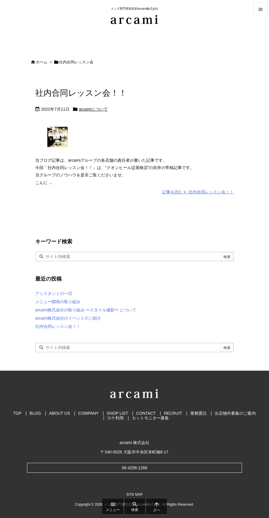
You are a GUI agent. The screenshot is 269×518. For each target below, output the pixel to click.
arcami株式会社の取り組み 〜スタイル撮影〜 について (85, 310)
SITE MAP (134, 495)
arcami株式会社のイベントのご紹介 (68, 318)
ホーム (41, 62)
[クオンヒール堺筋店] (72, 139)
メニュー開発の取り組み (57, 301)
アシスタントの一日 (53, 293)
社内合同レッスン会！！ (81, 92)
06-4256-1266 (134, 467)
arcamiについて (93, 109)
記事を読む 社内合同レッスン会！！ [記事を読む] (198, 192)
